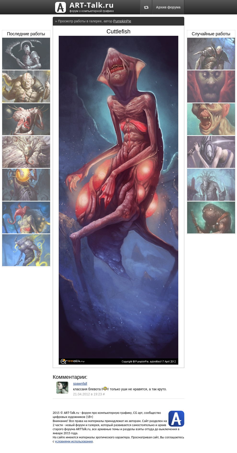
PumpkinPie (122, 21)
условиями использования (74, 441)
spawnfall (80, 384)
